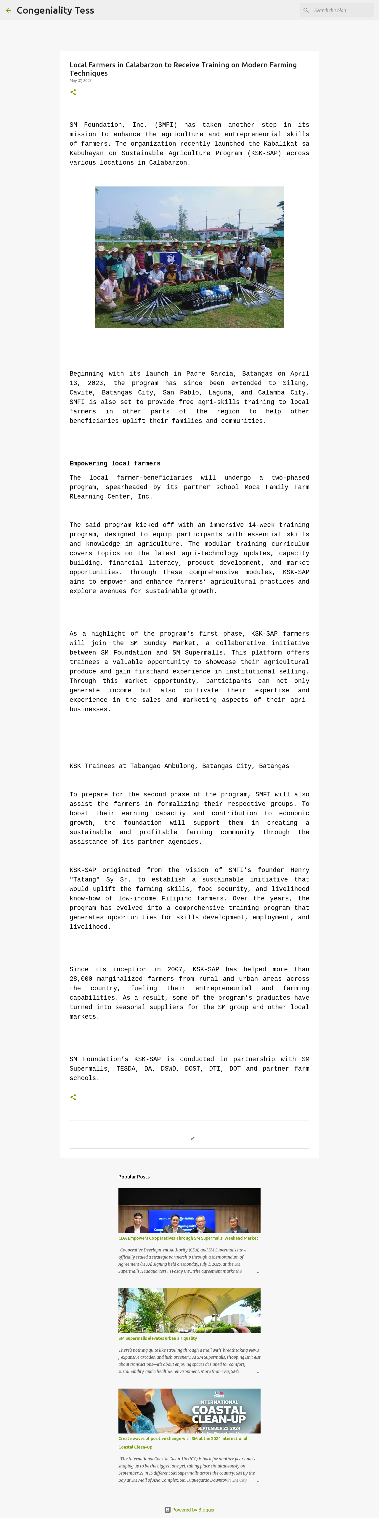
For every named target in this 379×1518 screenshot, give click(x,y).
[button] (73, 93)
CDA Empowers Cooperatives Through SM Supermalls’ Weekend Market (188, 1238)
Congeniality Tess (55, 10)
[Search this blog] (343, 10)
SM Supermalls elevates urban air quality (157, 1338)
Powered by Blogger (189, 1509)
